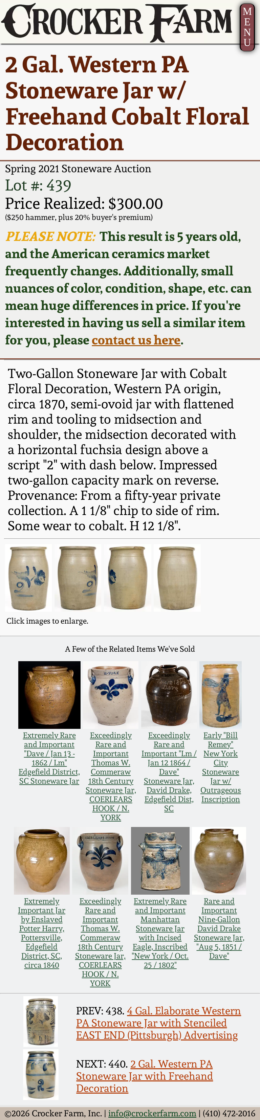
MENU (247, 27)
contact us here (136, 339)
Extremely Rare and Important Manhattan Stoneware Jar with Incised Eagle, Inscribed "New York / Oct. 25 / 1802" (160, 932)
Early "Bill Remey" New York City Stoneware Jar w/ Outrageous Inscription (220, 767)
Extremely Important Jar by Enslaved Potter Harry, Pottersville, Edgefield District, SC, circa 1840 (41, 932)
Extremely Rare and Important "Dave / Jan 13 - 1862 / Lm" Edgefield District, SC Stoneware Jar (49, 758)
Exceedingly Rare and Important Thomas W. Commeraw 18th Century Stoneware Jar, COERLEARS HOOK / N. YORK (111, 776)
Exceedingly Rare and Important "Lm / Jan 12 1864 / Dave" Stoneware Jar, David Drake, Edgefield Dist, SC (169, 772)
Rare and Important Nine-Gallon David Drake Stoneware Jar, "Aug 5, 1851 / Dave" (219, 928)
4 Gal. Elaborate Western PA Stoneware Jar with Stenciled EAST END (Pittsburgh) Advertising (158, 1023)
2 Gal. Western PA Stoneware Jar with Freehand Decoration (144, 1076)
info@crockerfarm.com (152, 1113)
